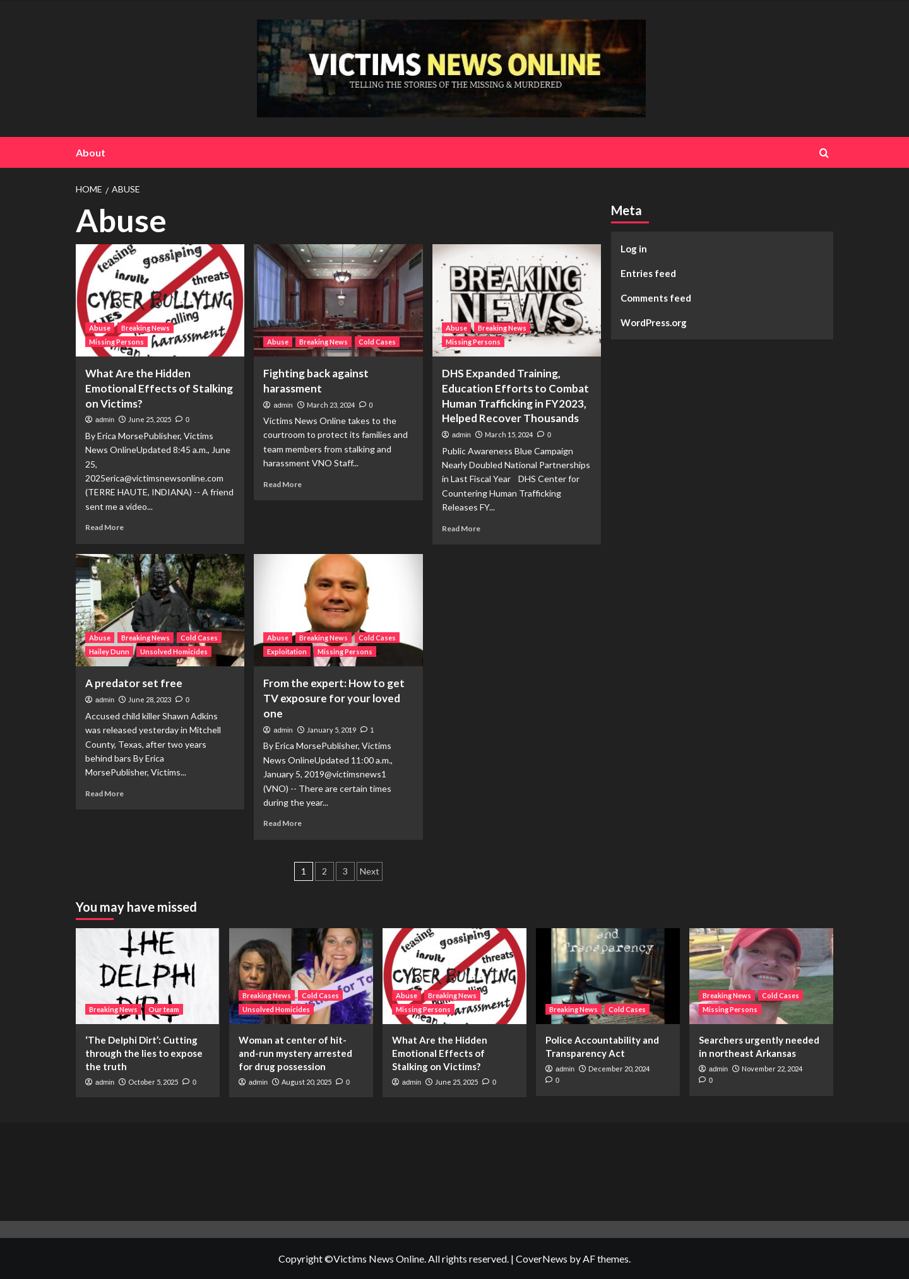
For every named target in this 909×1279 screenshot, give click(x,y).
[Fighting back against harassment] (338, 300)
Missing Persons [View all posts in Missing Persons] (116, 342)
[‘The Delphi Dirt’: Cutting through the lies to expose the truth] (148, 976)
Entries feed (648, 273)
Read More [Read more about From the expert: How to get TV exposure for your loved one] (282, 823)
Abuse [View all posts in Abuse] (99, 328)
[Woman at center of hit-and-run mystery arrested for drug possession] (301, 976)
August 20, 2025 (306, 1082)
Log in (634, 248)
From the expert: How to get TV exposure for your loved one (334, 698)
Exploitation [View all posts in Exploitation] (287, 651)
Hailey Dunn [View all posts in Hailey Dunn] (109, 651)
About (90, 152)
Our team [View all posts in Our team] (163, 1009)
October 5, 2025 (153, 1082)
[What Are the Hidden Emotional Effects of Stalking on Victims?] (160, 300)
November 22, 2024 (772, 1068)
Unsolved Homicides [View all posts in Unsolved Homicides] (174, 651)
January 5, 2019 (331, 730)
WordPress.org (654, 322)
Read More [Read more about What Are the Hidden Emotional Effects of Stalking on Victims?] (104, 527)
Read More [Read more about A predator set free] (104, 793)
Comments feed (656, 298)
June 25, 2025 (149, 419)
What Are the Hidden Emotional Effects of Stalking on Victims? (159, 388)
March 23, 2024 (331, 405)
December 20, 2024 (619, 1068)
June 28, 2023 (149, 699)
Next (369, 871)
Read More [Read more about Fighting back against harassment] (282, 484)
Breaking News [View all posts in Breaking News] (145, 328)
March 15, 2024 (509, 434)
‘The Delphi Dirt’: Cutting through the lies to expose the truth (144, 1053)
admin (104, 419)
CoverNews (541, 1258)
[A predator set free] (160, 610)
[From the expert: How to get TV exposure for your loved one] (338, 610)
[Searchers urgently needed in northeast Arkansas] (761, 976)
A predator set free (133, 683)
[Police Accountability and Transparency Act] (608, 976)
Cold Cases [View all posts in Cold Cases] (377, 342)
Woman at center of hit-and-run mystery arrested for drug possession (295, 1053)
